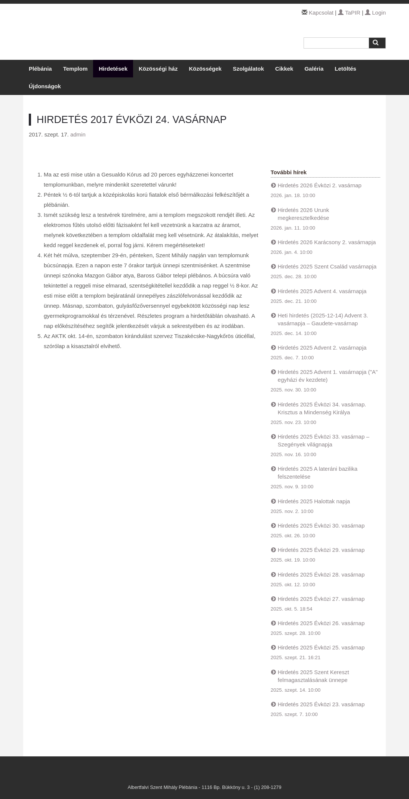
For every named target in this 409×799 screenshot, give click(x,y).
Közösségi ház (158, 68)
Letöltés (345, 68)
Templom (75, 68)
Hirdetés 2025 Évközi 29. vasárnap (321, 550)
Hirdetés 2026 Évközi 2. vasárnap (320, 185)
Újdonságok (45, 86)
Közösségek (205, 68)
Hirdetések (113, 68)
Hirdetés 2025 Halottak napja (314, 501)
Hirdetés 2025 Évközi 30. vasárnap (321, 525)
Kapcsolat (321, 12)
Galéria (313, 68)
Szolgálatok (248, 68)
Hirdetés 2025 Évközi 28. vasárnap (321, 574)
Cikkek (284, 68)
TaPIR (349, 12)
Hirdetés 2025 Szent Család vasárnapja (327, 266)
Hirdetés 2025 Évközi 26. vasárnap (321, 623)
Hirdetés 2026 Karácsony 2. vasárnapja (327, 242)
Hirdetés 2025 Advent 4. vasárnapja (322, 291)
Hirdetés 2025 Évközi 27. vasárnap (321, 599)
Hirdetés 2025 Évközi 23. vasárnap (321, 704)
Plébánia (40, 68)
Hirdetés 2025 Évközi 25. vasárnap (321, 647)
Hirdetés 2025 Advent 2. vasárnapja (322, 347)
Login (375, 12)
